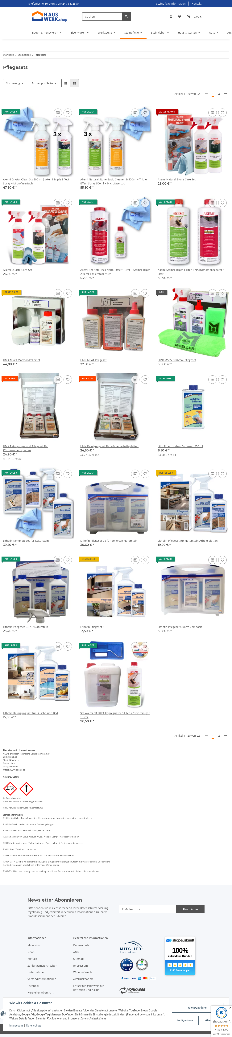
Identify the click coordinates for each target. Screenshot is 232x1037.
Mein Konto (34, 945)
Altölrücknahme (83, 979)
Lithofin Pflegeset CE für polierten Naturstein (109, 540)
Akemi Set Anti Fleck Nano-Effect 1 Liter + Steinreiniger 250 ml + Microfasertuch (115, 272)
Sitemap (78, 959)
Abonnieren (190, 909)
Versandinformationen (41, 979)
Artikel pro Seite (42, 83)
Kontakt (196, 3)
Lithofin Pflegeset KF (93, 627)
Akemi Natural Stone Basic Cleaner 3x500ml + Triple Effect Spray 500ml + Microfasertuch (113, 181)
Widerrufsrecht (83, 972)
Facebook (33, 986)
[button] (171, 16)
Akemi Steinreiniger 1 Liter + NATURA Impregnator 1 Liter (191, 272)
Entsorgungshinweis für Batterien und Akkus (88, 988)
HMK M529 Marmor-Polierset (21, 360)
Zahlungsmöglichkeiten (42, 965)
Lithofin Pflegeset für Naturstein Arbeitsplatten (188, 540)
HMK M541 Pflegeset (93, 360)
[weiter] (225, 93)
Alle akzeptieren (197, 1007)
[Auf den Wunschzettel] (68, 113)
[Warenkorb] (194, 16)
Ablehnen (211, 1020)
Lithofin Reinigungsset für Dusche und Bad (30, 713)
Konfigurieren (185, 1020)
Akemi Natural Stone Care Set (177, 179)
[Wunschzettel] (179, 16)
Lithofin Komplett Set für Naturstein (26, 540)
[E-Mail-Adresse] (147, 909)
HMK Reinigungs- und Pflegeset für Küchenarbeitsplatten (25, 448)
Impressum (80, 965)
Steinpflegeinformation (171, 3)
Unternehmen (36, 972)
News (31, 952)
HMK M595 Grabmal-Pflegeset (177, 360)
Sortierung (13, 83)
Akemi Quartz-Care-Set (17, 270)
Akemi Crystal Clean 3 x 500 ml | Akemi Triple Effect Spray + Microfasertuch (36, 181)
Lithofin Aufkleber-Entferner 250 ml (180, 446)
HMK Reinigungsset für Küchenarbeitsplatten (109, 446)
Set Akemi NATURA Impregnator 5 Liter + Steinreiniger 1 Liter (115, 715)
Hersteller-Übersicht (40, 992)
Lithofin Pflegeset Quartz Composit (180, 627)
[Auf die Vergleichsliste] (58, 113)
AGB (76, 952)
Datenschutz (81, 945)
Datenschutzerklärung (94, 908)
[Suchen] (102, 16)
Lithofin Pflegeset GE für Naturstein (25, 627)
